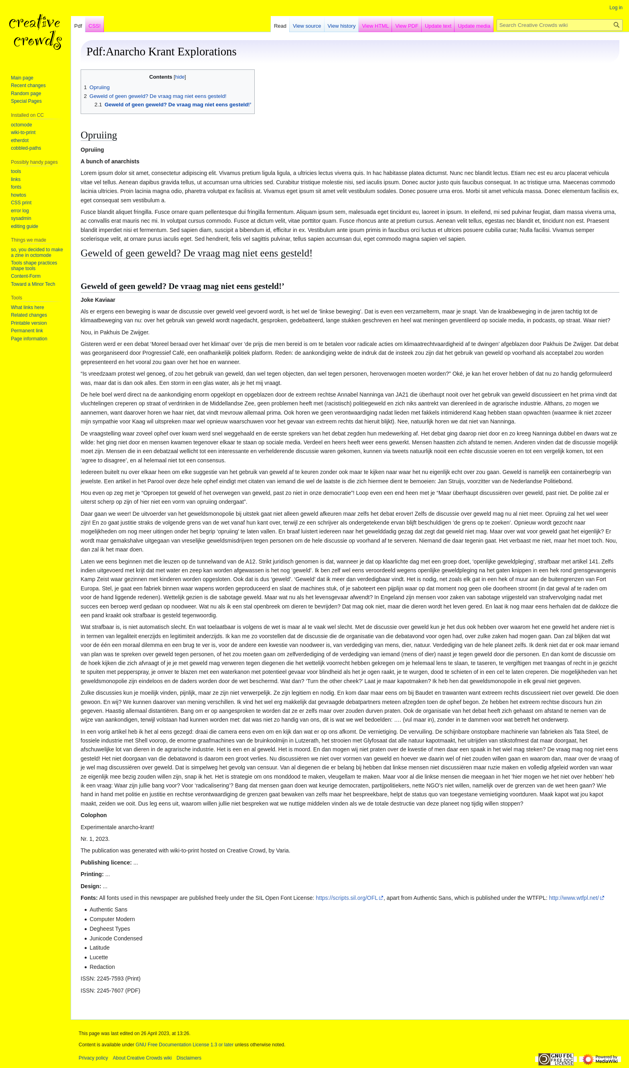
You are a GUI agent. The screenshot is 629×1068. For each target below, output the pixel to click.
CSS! (95, 26)
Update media (474, 26)
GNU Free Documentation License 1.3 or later (184, 1045)
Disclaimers (189, 1058)
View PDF (406, 26)
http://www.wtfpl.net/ (574, 898)
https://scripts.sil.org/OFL (347, 898)
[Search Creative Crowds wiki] (560, 25)
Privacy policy (93, 1058)
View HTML (375, 26)
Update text (438, 26)
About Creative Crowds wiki (142, 1058)
